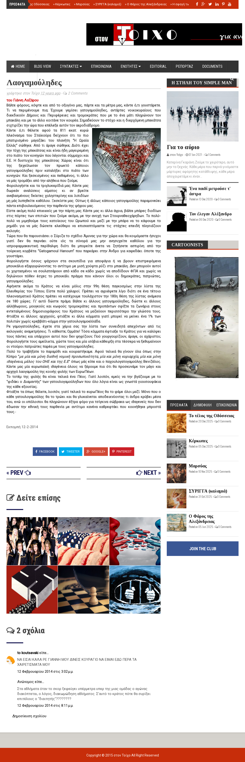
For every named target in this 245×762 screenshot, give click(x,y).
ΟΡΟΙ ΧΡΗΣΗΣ (22, 78)
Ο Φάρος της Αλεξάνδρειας (146, 4)
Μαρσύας (82, 4)
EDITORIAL (158, 66)
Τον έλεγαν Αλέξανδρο (210, 214)
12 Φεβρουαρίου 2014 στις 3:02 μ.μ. (45, 671)
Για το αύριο (183, 147)
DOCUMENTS (212, 66)
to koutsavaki (28, 653)
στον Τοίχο (122, 755)
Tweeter (70, 451)
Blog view (42, 66)
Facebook (45, 451)
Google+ (96, 451)
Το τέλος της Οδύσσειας (31, 4)
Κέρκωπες (61, 4)
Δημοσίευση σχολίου (29, 716)
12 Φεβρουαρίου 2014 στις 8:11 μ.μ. (45, 705)
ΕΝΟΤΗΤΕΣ (131, 66)
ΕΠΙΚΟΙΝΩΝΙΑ (101, 66)
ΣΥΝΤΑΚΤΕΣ (71, 66)
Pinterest (122, 451)
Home (18, 66)
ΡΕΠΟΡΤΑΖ (184, 66)
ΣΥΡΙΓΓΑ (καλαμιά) (107, 4)
